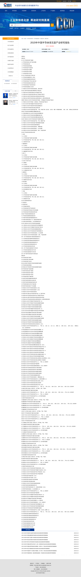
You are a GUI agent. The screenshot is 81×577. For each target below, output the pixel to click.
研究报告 (14, 10)
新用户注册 (48, 563)
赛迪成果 (72, 10)
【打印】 (47, 46)
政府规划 (62, 10)
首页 (6, 10)
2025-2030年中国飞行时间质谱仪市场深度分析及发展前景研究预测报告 (36, 541)
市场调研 (24, 10)
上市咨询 (43, 10)
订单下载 (69, 1)
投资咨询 (33, 10)
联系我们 (74, 1)
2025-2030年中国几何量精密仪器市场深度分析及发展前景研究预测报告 (36, 548)
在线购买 (60, 1)
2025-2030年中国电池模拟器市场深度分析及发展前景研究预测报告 (35, 535)
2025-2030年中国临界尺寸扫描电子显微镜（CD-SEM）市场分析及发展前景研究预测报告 (39, 550)
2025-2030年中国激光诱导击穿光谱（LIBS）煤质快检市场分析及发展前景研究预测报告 (39, 544)
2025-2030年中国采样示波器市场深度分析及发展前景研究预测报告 (35, 533)
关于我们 (37, 563)
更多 (15, 90)
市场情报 (43, 563)
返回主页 (32, 563)
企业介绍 (64, 1)
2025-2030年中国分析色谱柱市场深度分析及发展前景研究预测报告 (35, 539)
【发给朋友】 (51, 46)
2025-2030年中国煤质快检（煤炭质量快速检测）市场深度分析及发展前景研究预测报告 (39, 552)
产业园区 (53, 10)
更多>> (14, 97)
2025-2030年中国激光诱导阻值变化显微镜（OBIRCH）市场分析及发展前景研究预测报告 (39, 546)
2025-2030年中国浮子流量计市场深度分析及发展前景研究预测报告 (35, 537)
